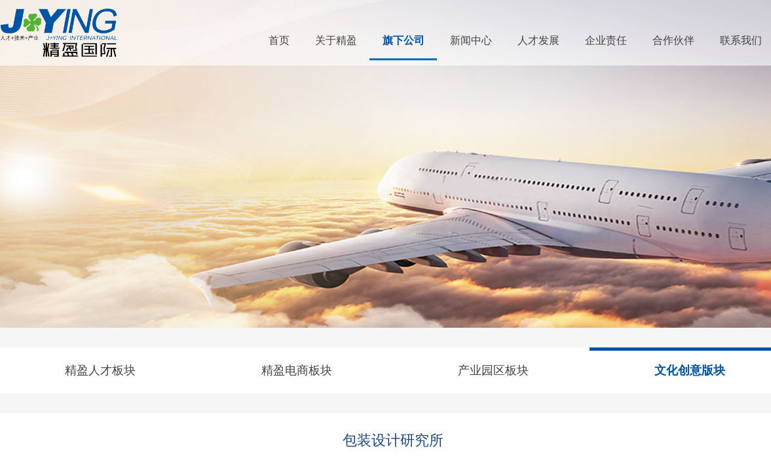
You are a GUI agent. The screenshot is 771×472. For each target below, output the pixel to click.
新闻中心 (471, 40)
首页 (279, 40)
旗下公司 (403, 40)
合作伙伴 (673, 40)
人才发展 (538, 40)
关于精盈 (336, 40)
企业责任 (606, 40)
